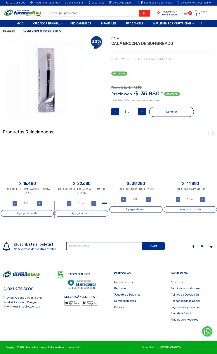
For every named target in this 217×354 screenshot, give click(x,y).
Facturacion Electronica (156, 2)
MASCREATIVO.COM (170, 347)
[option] (46, 79)
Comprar (171, 111)
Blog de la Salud (181, 313)
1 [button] (104, 203)
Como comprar (74, 2)
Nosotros (177, 282)
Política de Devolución (185, 294)
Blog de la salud (120, 2)
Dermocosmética (125, 301)
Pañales (119, 307)
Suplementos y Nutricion (172, 23)
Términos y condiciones (186, 288)
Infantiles (109, 23)
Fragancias (134, 23)
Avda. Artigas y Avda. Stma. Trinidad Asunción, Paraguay (22, 300)
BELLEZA (9, 30)
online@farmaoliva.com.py (21, 306)
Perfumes (120, 288)
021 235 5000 (15, 2)
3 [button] (114, 203)
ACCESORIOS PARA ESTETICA (42, 30)
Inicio (20, 23)
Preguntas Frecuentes (45, 2)
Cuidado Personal (46, 23)
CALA (115, 38)
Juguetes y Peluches (127, 294)
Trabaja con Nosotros (184, 319)
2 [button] (110, 203)
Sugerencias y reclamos (185, 307)
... (200, 23)
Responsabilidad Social (185, 301)
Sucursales (96, 2)
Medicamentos (80, 23)
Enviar (153, 246)
